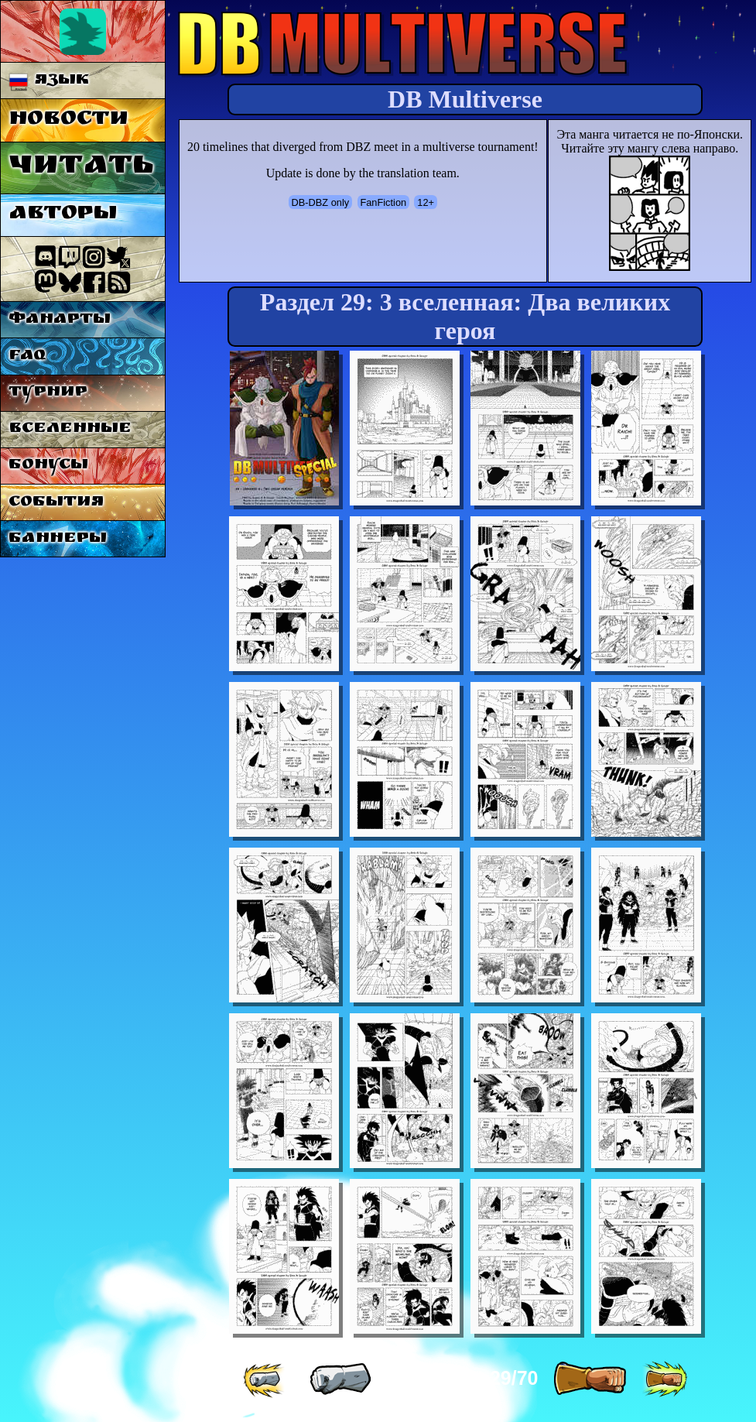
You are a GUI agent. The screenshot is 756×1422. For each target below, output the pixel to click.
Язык (49, 80)
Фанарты (60, 320)
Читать (81, 167)
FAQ (27, 356)
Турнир (48, 392)
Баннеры (58, 539)
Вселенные (70, 429)
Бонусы (48, 465)
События (56, 502)
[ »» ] (664, 1379)
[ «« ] (265, 1379)
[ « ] (340, 1379)
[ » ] (589, 1379)
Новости (68, 120)
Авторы (63, 214)
